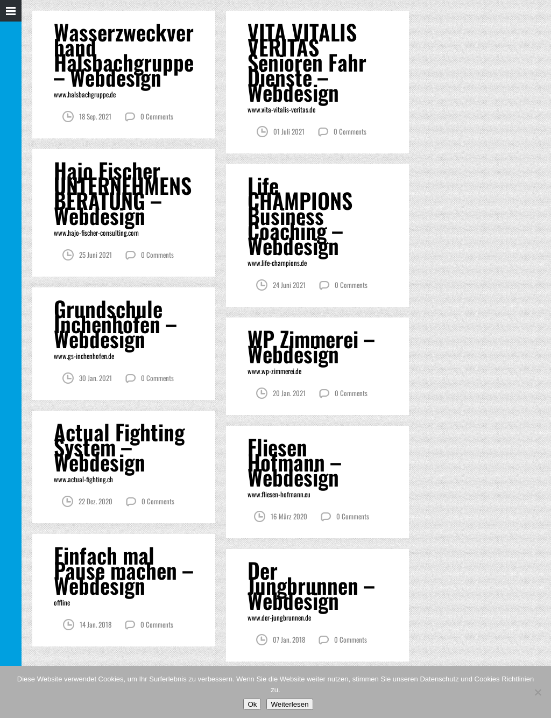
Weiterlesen (289, 704)
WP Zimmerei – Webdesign (311, 346)
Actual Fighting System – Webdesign (119, 447)
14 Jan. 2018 (95, 624)
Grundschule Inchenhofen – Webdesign (115, 323)
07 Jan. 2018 (289, 639)
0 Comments (156, 116)
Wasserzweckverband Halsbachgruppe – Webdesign (124, 54)
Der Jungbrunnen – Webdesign (311, 585)
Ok (252, 704)
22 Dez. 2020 (95, 501)
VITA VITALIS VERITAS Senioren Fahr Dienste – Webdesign (307, 62)
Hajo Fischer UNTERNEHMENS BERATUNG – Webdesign (123, 192)
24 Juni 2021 (289, 284)
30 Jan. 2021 (95, 377)
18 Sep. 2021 (95, 116)
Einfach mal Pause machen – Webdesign (123, 570)
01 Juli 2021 (289, 131)
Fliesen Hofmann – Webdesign (294, 462)
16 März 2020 (289, 516)
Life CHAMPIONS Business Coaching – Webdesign (300, 215)
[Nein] (537, 692)
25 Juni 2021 (95, 254)
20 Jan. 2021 (289, 393)
